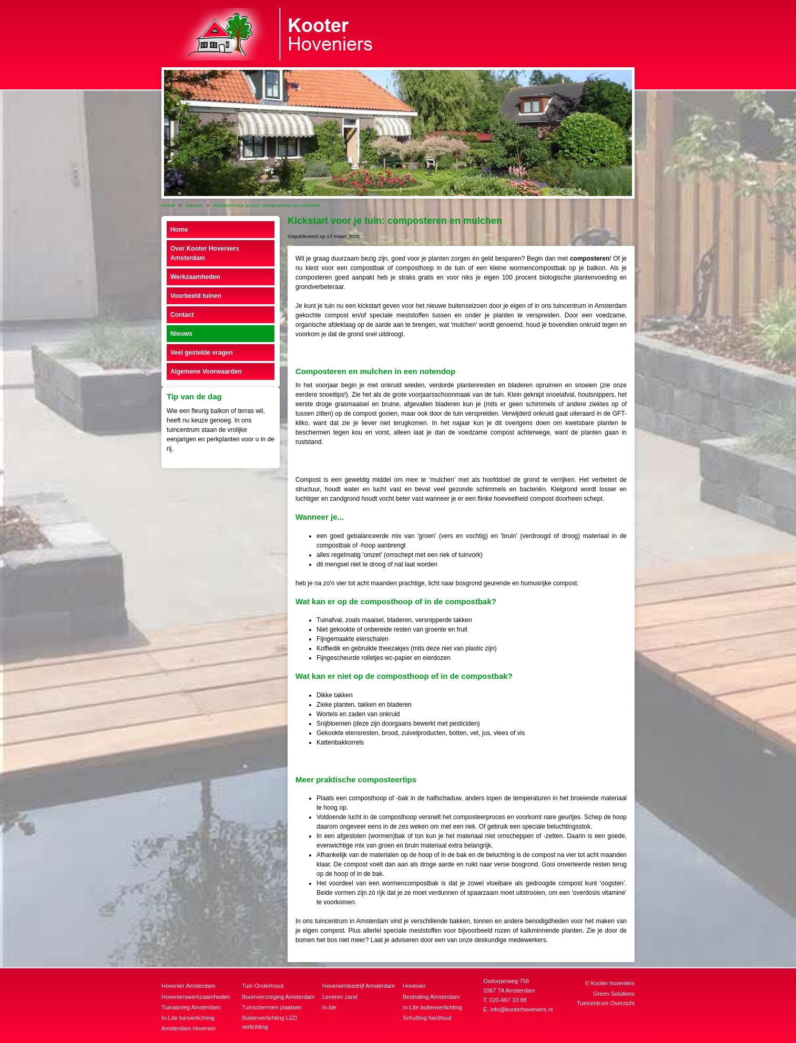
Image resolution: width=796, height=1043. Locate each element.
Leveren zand (340, 997)
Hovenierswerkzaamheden (195, 997)
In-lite (329, 1007)
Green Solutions (614, 993)
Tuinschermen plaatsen (272, 1007)
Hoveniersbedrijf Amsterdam (358, 986)
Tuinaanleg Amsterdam (191, 1007)
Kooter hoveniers (613, 983)
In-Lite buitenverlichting (432, 1007)
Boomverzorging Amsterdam (278, 997)
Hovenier (414, 986)
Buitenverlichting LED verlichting (269, 1022)
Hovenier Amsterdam (188, 986)
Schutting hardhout (427, 1018)
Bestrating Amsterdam (431, 997)
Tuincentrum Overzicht (606, 1003)
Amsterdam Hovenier (188, 1028)
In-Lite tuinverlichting (188, 1018)
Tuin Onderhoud (262, 986)
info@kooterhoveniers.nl (521, 1009)
